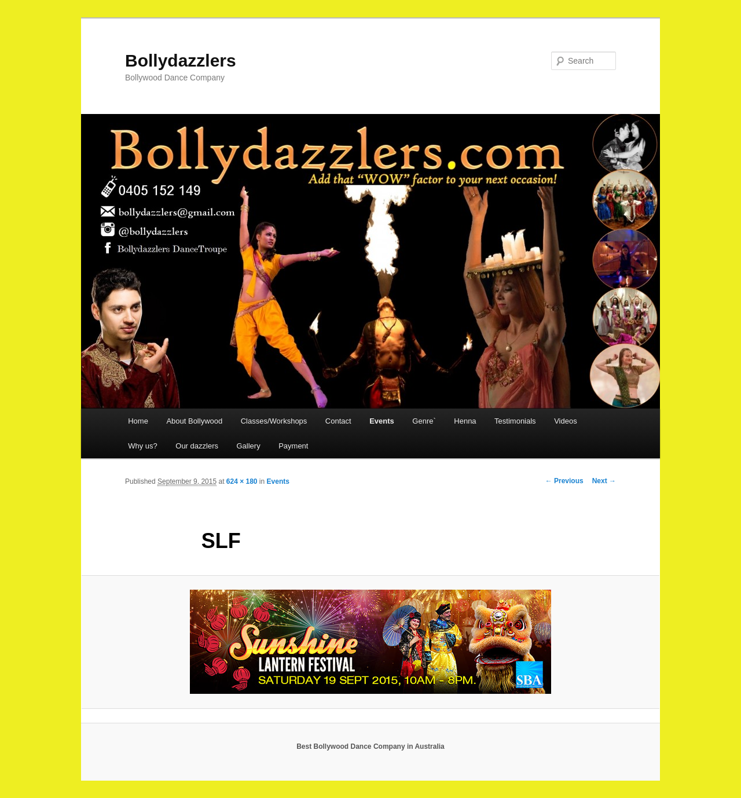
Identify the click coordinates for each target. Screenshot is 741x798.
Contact (338, 421)
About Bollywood (194, 421)
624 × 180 (242, 481)
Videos (565, 421)
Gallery (248, 446)
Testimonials (515, 421)
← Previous (564, 481)
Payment (293, 446)
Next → (604, 481)
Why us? (142, 446)
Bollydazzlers (180, 60)
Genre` (423, 421)
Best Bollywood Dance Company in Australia (370, 746)
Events (381, 421)
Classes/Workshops (274, 421)
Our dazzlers (196, 446)
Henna (465, 421)
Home (138, 421)
